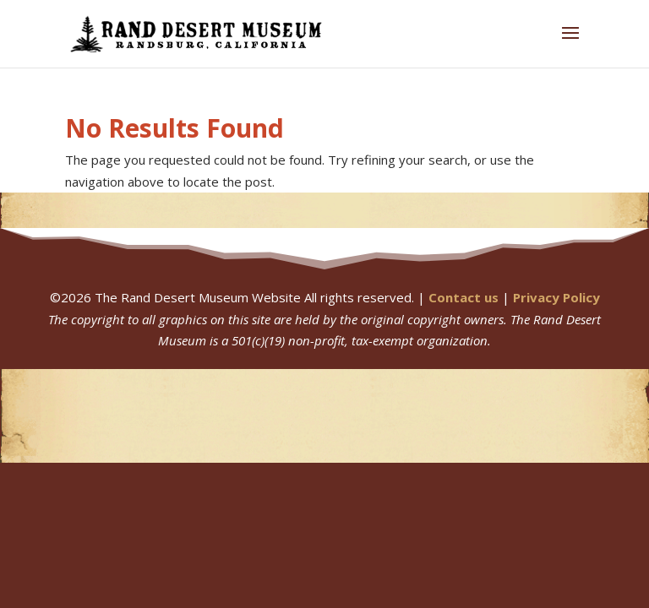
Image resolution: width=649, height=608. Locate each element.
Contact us (463, 297)
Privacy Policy (556, 297)
